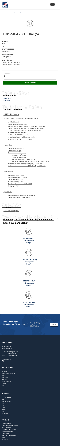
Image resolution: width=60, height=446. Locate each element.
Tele (3, 399)
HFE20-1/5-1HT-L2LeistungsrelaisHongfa (29, 304)
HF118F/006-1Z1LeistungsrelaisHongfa (28, 241)
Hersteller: (5, 41)
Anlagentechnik (6, 423)
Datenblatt (6, 98)
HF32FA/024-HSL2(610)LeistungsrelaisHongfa (29, 262)
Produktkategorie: (8, 54)
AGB (3, 385)
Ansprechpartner (7, 381)
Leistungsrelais (20, 12)
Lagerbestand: (8, 73)
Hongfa (13, 12)
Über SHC (5, 377)
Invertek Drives (6, 401)
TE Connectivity (6, 397)
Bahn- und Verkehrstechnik (10, 425)
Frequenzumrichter (7, 431)
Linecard (4, 379)
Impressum (5, 371)
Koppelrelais (5, 433)
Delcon (4, 409)
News (3, 375)
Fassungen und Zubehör (9, 429)
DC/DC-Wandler (6, 427)
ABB (3, 405)
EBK (3, 411)
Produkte (4, 12)
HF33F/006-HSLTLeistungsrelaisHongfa (29, 283)
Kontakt (54, 324)
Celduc (4, 407)
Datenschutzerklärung (8, 373)
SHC (3, 403)
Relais (9, 12)
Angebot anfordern (30, 82)
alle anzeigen (5, 413)
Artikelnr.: (5, 47)
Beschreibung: (7, 60)
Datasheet (6, 101)
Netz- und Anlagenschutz (9, 435)
